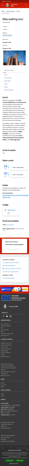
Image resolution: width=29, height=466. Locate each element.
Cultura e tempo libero (6, 345)
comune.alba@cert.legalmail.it (10, 411)
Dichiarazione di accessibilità (7, 441)
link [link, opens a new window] (26, 457)
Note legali (3, 439)
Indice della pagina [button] (9, 70)
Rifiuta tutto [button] (20, 460)
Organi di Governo (5, 324)
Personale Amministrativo (7, 333)
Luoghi (2, 396)
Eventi (18, 11)
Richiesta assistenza (5, 428)
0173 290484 (6, 413)
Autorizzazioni (4, 373)
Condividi (6, 26)
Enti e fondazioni (5, 330)
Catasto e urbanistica (6, 352)
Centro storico (11, 210)
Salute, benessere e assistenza (8, 371)
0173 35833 (10, 225)
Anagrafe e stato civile (6, 343)
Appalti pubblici (4, 351)
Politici (2, 331)
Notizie (2, 383)
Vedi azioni (6, 29)
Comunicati (3, 385)
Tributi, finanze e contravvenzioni (9, 368)
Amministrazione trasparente (8, 435)
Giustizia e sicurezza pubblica (8, 366)
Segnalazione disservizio (6, 424)
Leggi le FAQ (4, 426)
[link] (16, 196)
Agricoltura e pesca (5, 375)
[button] (14, 463)
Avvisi (2, 387)
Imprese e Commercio (6, 349)
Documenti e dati (5, 335)
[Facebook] (3, 316)
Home (3, 11)
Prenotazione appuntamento (7, 422)
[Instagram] (10, 316)
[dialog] (14, 457)
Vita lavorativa (4, 347)
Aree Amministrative (6, 326)
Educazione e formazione (7, 364)
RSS (2, 448)
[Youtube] (7, 316)
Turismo (3, 354)
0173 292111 (12, 415)
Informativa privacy (5, 437)
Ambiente (3, 370)
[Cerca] (26, 5)
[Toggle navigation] (3, 5)
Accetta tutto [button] (9, 460)
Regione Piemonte (6, 1)
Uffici (2, 328)
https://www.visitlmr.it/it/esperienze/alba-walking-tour (16, 196)
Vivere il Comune (10, 11)
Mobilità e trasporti (5, 356)
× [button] (27, 449)
